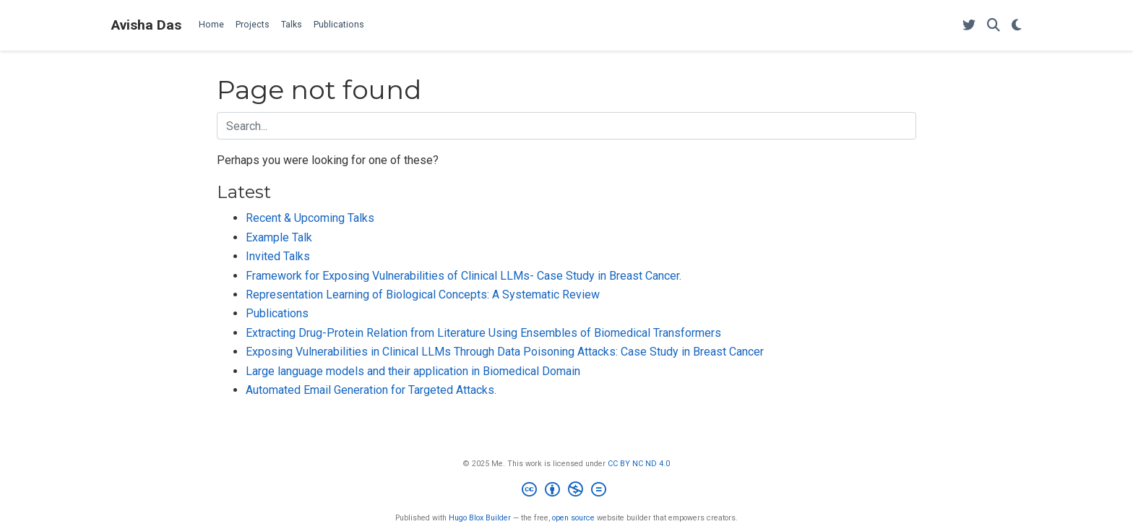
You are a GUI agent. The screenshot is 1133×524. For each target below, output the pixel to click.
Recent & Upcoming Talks (310, 218)
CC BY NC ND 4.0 (639, 463)
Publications (277, 313)
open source (573, 518)
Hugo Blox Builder (480, 518)
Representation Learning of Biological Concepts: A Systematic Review (423, 294)
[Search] (993, 25)
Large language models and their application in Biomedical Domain (413, 371)
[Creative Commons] (567, 491)
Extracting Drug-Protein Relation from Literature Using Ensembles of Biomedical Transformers (483, 333)
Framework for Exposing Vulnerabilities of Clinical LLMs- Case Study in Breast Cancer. (463, 276)
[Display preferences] (1017, 25)
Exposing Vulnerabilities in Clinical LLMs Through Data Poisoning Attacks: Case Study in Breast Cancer (505, 351)
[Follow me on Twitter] (968, 25)
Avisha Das (146, 25)
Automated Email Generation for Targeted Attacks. (371, 390)
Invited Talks (278, 256)
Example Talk (279, 237)
